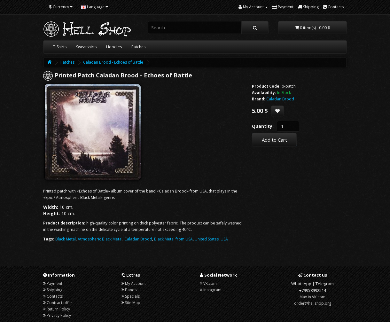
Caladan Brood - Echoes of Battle (113, 62)
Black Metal (65, 239)
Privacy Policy (59, 315)
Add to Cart (274, 140)
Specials (132, 296)
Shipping (54, 290)
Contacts (55, 296)
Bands (130, 290)
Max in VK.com (312, 297)
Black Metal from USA (173, 239)
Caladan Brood (138, 239)
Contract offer (59, 302)
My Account (135, 283)
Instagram (212, 290)
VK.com (210, 283)
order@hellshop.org (312, 303)
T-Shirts (59, 47)
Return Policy (58, 309)
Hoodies (114, 47)
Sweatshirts (86, 47)
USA (224, 239)
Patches (138, 47)
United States (207, 239)
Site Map (132, 302)
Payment (54, 283)
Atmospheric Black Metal (100, 239)
